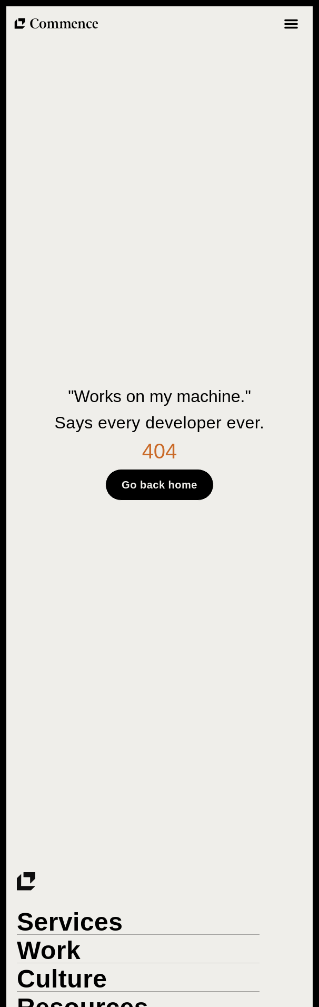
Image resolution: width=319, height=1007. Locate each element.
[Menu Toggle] (291, 23)
